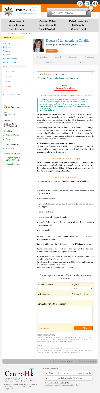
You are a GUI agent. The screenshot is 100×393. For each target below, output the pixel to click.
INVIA (83, 327)
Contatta (51, 51)
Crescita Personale (16, 25)
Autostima (10, 149)
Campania (7, 55)
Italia (9, 34)
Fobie (8, 139)
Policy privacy (44, 328)
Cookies (93, 361)
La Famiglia (78, 25)
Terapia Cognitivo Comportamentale (13, 159)
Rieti (8, 82)
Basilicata (7, 47)
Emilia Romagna (10, 58)
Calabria (6, 51)
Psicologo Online (47, 21)
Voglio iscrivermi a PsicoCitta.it (70, 378)
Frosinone (10, 72)
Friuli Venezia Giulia (11, 62)
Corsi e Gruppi (78, 29)
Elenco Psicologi (16, 21)
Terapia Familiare (13, 164)
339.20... (74, 262)
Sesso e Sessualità (47, 25)
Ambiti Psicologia (47, 29)
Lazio (5, 66)
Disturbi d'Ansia (12, 135)
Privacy (86, 361)
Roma (8, 87)
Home (5, 34)
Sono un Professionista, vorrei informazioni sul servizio (70, 373)
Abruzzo (6, 43)
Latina (9, 77)
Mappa (82, 62)
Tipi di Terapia (16, 29)
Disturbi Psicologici (78, 21)
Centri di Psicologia (11, 94)
